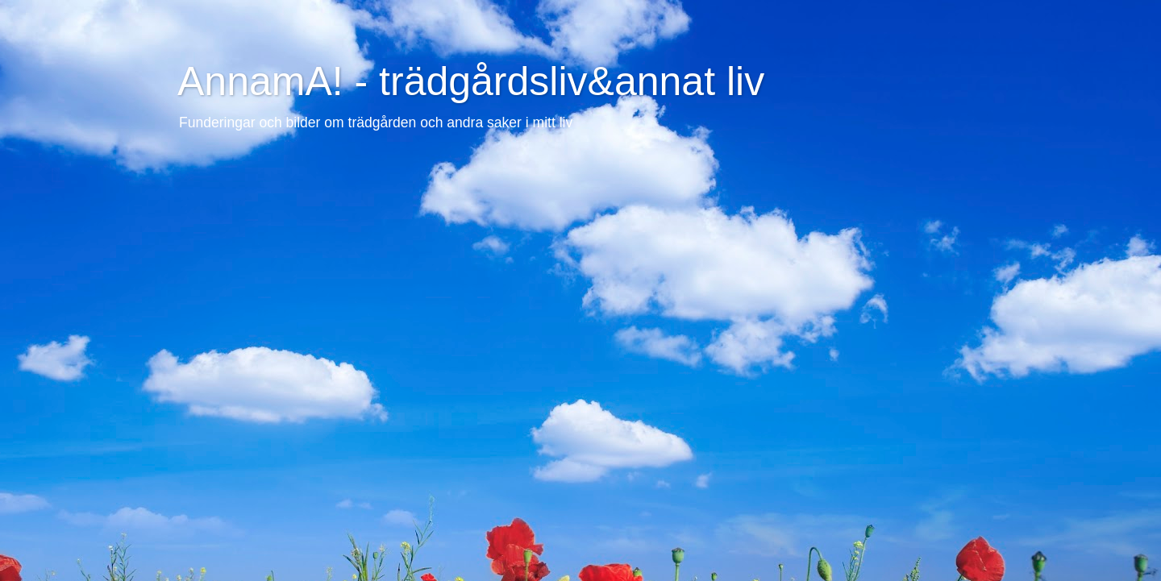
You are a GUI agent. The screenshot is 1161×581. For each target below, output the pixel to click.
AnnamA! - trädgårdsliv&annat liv (470, 81)
